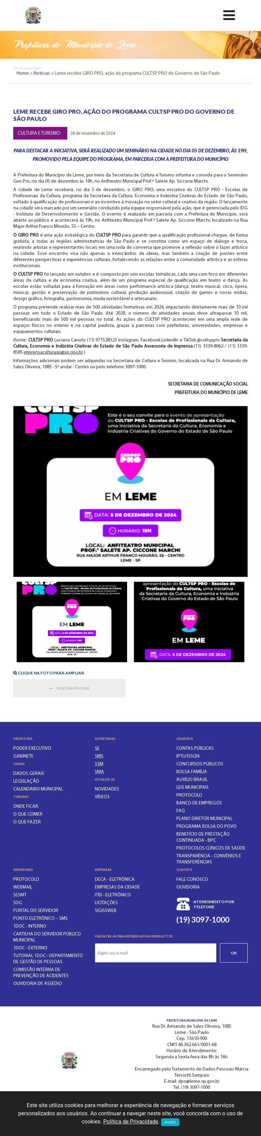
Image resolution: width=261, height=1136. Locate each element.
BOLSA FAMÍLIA (191, 772)
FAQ (180, 811)
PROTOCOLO (189, 795)
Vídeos (102, 797)
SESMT (20, 895)
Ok (234, 952)
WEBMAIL (22, 887)
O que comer (27, 814)
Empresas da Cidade (117, 887)
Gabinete (23, 756)
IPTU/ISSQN (187, 756)
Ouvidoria (188, 887)
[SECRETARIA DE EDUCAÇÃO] (97, 748)
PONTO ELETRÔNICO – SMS (40, 918)
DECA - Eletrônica (115, 879)
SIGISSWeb (106, 910)
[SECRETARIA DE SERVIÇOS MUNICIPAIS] (99, 764)
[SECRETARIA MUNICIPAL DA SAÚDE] (99, 756)
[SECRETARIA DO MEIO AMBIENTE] (99, 772)
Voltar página (69, 688)
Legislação (26, 781)
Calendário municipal (38, 789)
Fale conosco (192, 879)
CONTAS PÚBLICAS (195, 748)
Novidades (107, 789)
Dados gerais (28, 773)
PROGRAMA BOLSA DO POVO (206, 826)
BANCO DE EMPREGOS (199, 803)
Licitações (106, 903)
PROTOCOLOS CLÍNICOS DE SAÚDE (210, 848)
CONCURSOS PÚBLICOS (199, 764)
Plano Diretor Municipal (204, 818)
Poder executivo (32, 748)
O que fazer (27, 822)
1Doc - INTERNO (29, 926)
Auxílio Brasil (192, 779)
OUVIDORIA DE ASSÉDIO (37, 983)
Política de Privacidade (130, 1121)
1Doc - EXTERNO (30, 948)
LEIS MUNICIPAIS (192, 787)
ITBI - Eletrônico (113, 895)
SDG (17, 903)
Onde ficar (25, 806)
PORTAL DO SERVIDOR (35, 910)
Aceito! (170, 1122)
